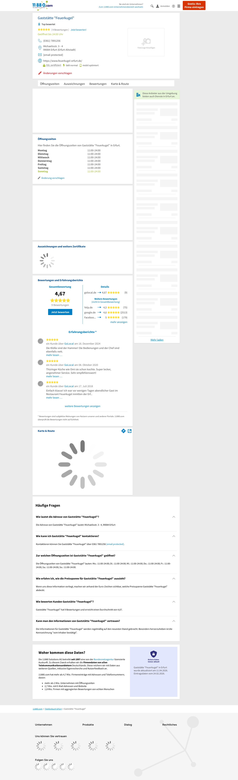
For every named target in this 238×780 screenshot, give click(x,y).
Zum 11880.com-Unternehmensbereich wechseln (121, 6)
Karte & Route (120, 84)
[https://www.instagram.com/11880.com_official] (46, 767)
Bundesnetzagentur (104, 659)
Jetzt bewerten (60, 312)
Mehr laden (157, 339)
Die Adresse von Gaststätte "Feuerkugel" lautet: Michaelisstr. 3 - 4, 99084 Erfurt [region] (75, 524)
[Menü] (180, 5)
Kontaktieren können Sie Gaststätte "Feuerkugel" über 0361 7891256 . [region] (80, 544)
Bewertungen (98, 84)
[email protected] (115, 544)
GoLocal (69, 343)
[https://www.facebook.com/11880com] (38, 767)
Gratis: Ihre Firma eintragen (194, 5)
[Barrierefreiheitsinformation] (174, 5)
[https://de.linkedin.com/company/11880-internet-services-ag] (63, 767)
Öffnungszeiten (49, 84)
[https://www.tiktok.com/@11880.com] (54, 767)
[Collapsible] (173, 516)
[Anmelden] (164, 5)
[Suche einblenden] (153, 5)
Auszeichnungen (74, 84)
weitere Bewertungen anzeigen (82, 406)
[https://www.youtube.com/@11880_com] (71, 767)
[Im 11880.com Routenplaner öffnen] (123, 430)
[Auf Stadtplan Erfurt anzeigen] (129, 430)
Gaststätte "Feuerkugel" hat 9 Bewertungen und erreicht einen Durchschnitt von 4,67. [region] (79, 609)
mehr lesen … (54, 355)
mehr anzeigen (118, 322)
